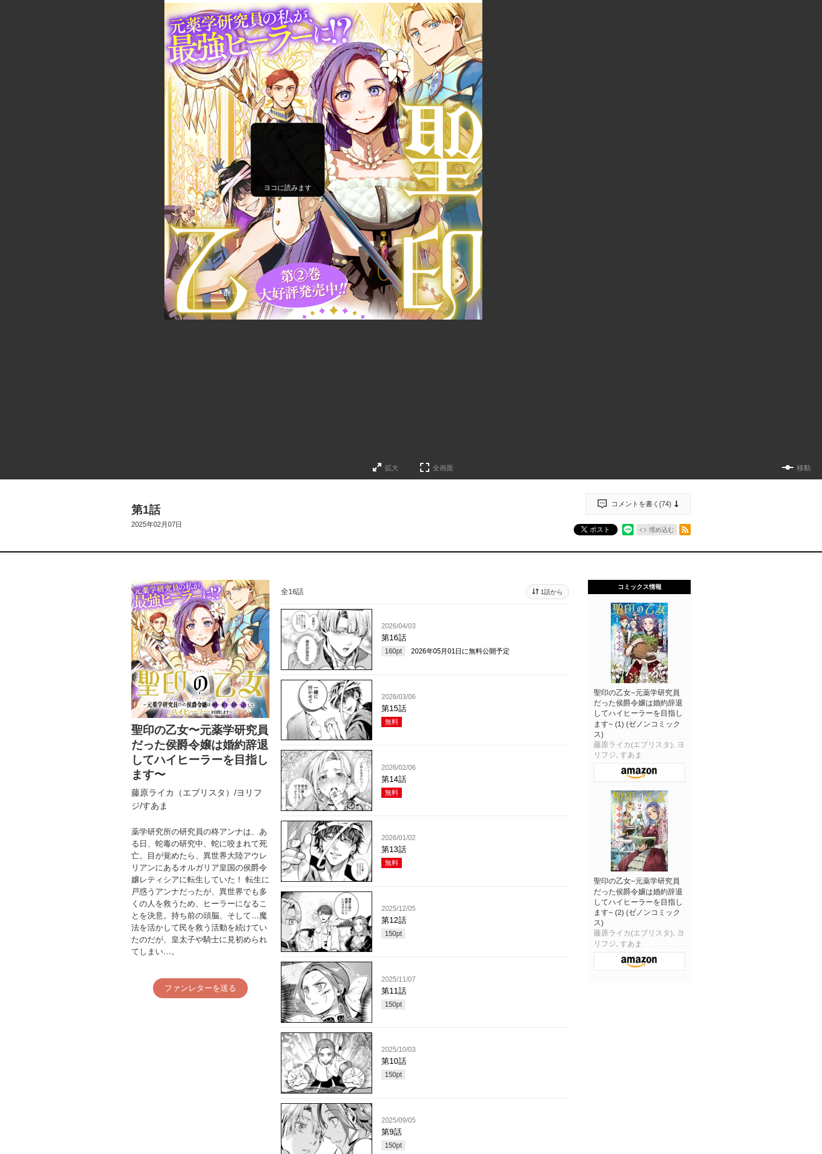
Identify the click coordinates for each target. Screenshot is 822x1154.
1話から (552, 591)
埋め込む (661, 529)
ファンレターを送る (200, 987)
